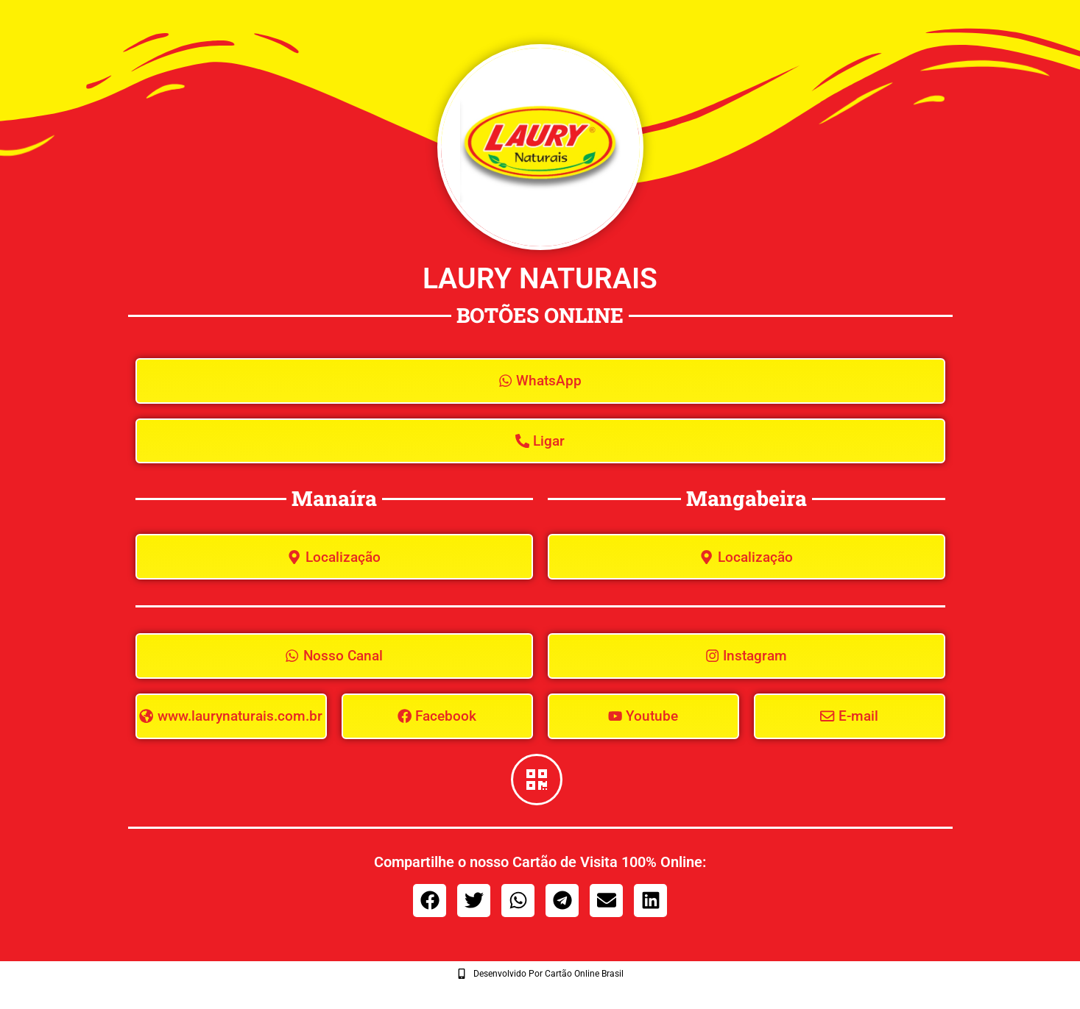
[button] (429, 908)
